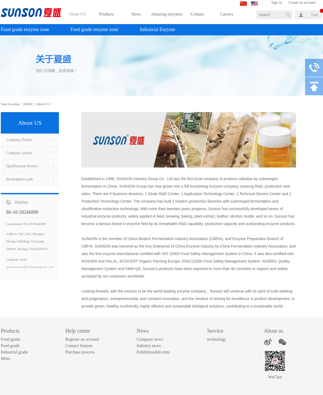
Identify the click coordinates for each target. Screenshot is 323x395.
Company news (150, 339)
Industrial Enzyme (157, 29)
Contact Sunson (78, 345)
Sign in (276, 3)
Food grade (10, 339)
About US (42, 104)
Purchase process (80, 352)
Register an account (82, 339)
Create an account (302, 3)
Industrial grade (14, 352)
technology (216, 339)
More (5, 358)
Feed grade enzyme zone (94, 29)
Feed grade (10, 345)
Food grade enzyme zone (25, 29)
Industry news (149, 345)
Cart (314, 15)
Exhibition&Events (153, 352)
